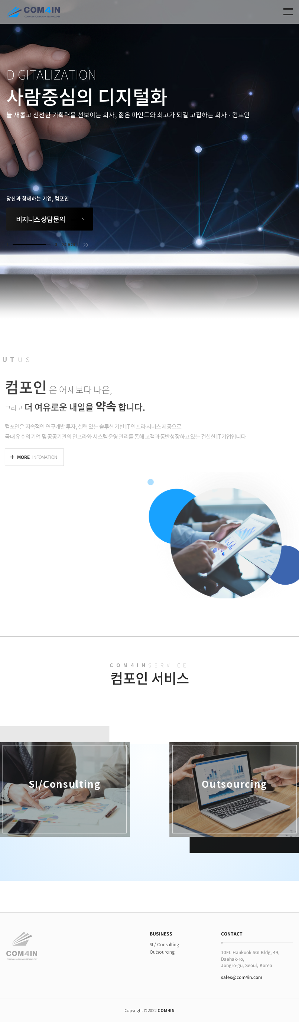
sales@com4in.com (241, 977)
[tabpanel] (149, 159)
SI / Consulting (164, 944)
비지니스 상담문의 (40, 219)
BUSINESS (161, 934)
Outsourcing (162, 952)
